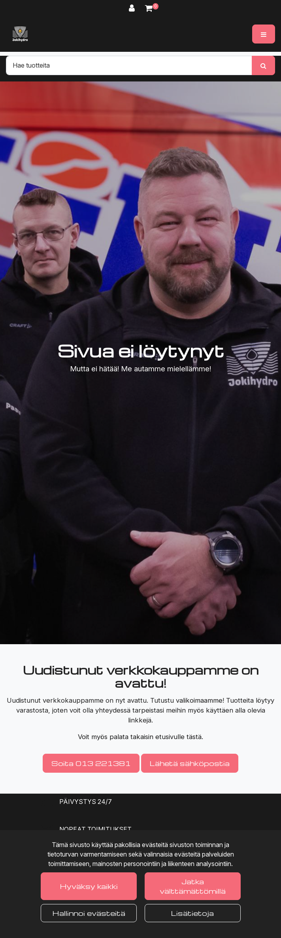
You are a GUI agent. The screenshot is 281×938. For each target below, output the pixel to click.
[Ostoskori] (149, 8)
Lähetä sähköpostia (190, 763)
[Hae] (129, 65)
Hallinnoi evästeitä (88, 912)
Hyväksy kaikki (89, 886)
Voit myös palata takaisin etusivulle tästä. (140, 737)
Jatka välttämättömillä (193, 886)
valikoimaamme (199, 700)
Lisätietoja (192, 912)
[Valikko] (263, 34)
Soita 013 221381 (91, 763)
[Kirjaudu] (133, 8)
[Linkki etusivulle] (20, 34)
